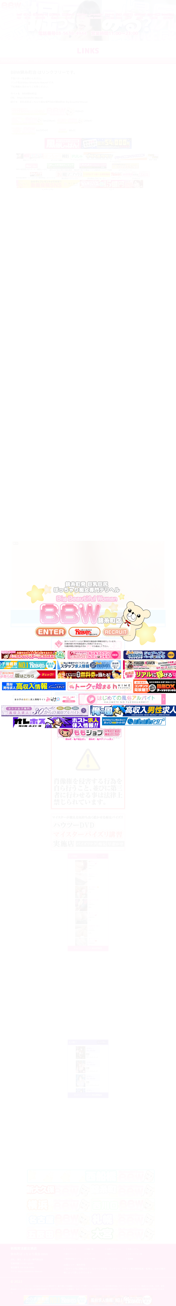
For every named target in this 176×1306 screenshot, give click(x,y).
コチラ (89, 646)
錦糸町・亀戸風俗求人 (76, 739)
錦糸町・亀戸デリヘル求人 (101, 739)
